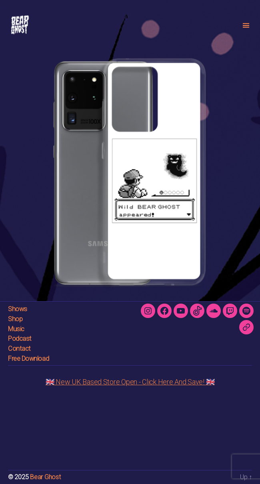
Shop (15, 319)
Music (16, 329)
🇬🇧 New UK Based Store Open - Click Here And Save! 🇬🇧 (130, 382)
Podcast (20, 338)
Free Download (28, 358)
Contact (19, 348)
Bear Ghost (45, 477)
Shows (17, 309)
